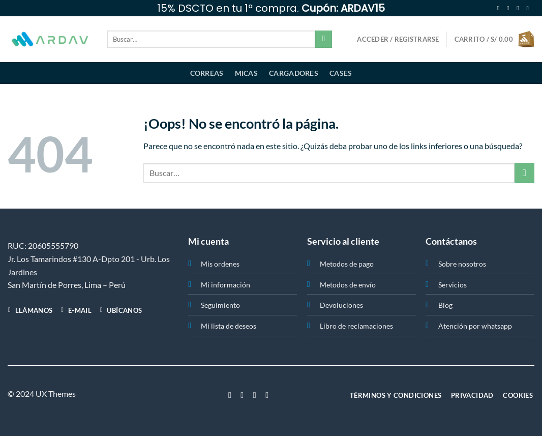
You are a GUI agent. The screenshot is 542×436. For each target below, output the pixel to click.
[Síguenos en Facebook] (500, 8)
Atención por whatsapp (475, 326)
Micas (246, 73)
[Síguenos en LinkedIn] (267, 394)
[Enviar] (323, 39)
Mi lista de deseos (228, 326)
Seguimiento (220, 305)
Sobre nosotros (462, 263)
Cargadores (293, 73)
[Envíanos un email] (529, 8)
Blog (445, 305)
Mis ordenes (220, 263)
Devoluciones (341, 305)
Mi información (225, 284)
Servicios (452, 284)
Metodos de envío (348, 284)
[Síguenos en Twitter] (520, 8)
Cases (340, 73)
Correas (207, 73)
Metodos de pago (347, 263)
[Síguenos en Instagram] (510, 8)
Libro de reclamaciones (356, 326)
